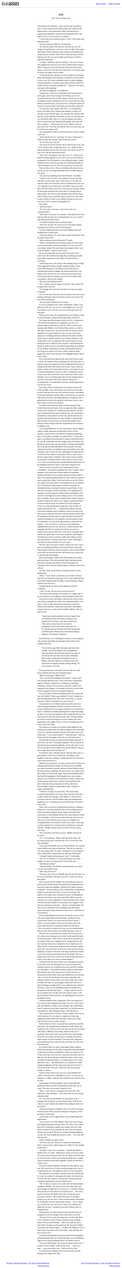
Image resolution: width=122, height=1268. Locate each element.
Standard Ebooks (10, 4)
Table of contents (114, 4)
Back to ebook (101, 4)
